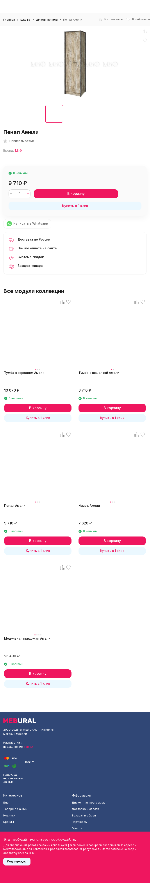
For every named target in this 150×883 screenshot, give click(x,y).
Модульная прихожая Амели (27, 638)
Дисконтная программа (88, 802)
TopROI (29, 746)
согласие (117, 849)
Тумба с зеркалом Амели (24, 373)
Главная (9, 19)
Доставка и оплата (85, 809)
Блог (6, 802)
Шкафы (25, 19)
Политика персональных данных (13, 778)
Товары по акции (15, 809)
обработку (10, 853)
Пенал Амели (14, 505)
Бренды (8, 821)
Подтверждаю (17, 861)
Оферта (77, 828)
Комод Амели (89, 505)
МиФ (18, 150)
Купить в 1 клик (75, 206)
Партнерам (80, 821)
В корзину (76, 193)
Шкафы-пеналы (47, 19)
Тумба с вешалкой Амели (99, 373)
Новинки (9, 815)
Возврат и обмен (84, 815)
